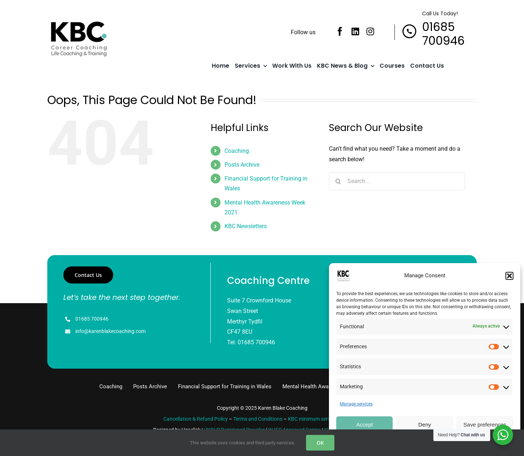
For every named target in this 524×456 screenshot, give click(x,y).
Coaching (237, 150)
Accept (364, 424)
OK (320, 442)
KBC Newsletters (246, 226)
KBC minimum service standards (324, 419)
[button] (509, 275)
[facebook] (340, 31)
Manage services (356, 404)
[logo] (78, 22)
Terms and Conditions (257, 419)
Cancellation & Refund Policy (195, 419)
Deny (424, 424)
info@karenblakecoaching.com (110, 331)
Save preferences (485, 424)
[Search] (338, 181)
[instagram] (370, 31)
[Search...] (397, 181)
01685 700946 (91, 319)
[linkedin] (355, 31)
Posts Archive (242, 164)
